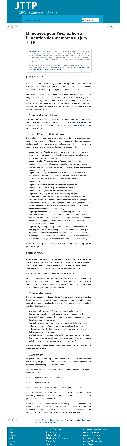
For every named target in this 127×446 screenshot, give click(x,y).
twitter (16, 26)
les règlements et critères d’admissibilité (74, 125)
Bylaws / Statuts (53, 435)
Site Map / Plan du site (92, 441)
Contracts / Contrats (91, 438)
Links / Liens (88, 444)
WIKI (48, 444)
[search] (87, 20)
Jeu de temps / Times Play (39, 51)
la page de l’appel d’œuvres (47, 60)
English (110, 26)
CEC (22, 13)
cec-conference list (91, 432)
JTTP (11, 438)
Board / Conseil (52, 432)
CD (10, 444)
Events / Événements (92, 435)
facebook (12, 26)
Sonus (52, 13)
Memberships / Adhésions (57, 438)
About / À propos (53, 429)
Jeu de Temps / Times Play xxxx (49, 420)
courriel (8, 26)
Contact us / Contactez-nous (95, 429)
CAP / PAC (50, 441)
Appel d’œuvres (32, 20)
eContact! (36, 13)
